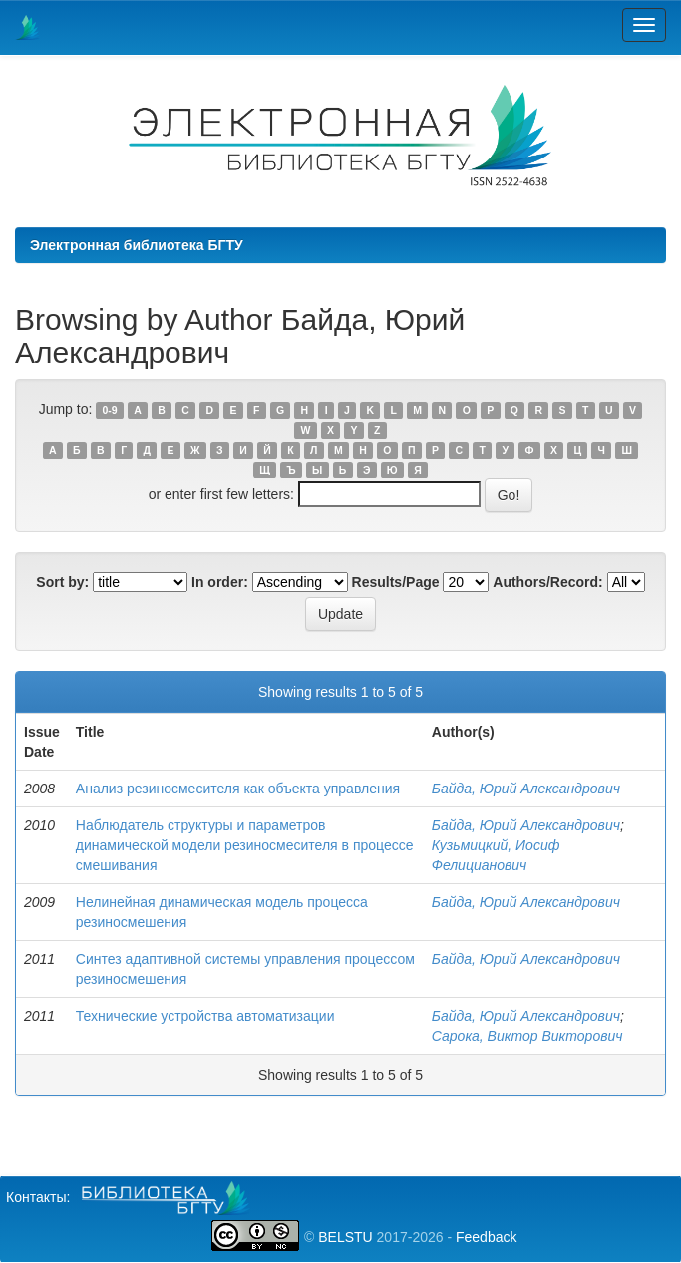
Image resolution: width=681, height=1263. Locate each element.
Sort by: (62, 582)
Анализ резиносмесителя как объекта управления (238, 788)
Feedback (486, 1237)
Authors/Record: (547, 582)
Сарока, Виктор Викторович (527, 1036)
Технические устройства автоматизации (205, 1016)
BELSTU (345, 1237)
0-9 (110, 410)
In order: (219, 582)
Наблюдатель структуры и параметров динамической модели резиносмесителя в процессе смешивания (245, 845)
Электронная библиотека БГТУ (136, 245)
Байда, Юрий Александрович (526, 788)
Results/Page (396, 582)
